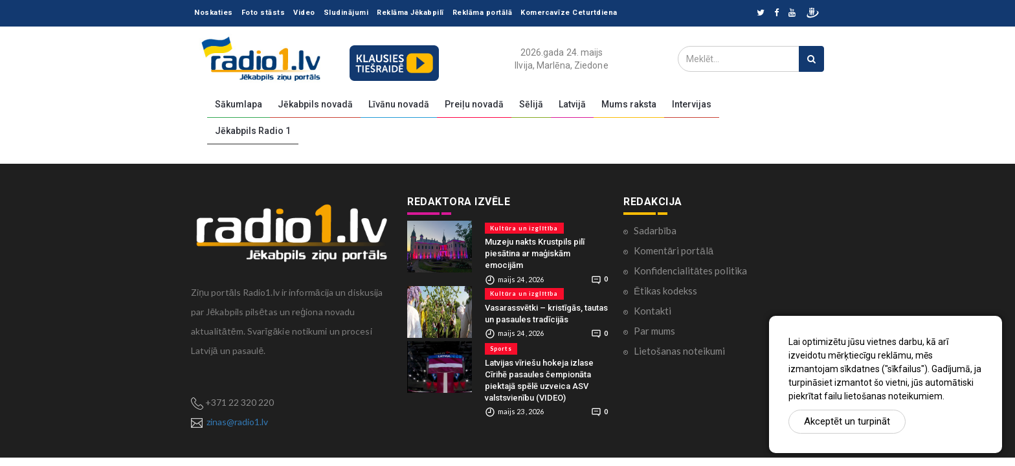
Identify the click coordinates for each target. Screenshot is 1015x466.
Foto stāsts (263, 12)
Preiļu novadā (474, 104)
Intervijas (691, 104)
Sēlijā (531, 104)
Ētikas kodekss (665, 290)
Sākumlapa (238, 104)
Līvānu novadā (398, 104)
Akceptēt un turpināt (847, 421)
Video (304, 12)
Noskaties (213, 12)
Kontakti (652, 310)
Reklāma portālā (482, 12)
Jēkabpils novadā (315, 104)
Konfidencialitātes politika (690, 270)
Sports (501, 348)
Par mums (654, 331)
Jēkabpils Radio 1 (253, 131)
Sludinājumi (346, 12)
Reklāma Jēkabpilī (410, 12)
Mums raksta (628, 104)
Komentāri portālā (673, 250)
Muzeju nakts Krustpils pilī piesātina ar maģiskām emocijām (535, 253)
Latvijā (572, 104)
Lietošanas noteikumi (679, 351)
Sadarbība (655, 230)
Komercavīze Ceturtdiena (569, 12)
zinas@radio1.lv (237, 421)
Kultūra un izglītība (524, 228)
